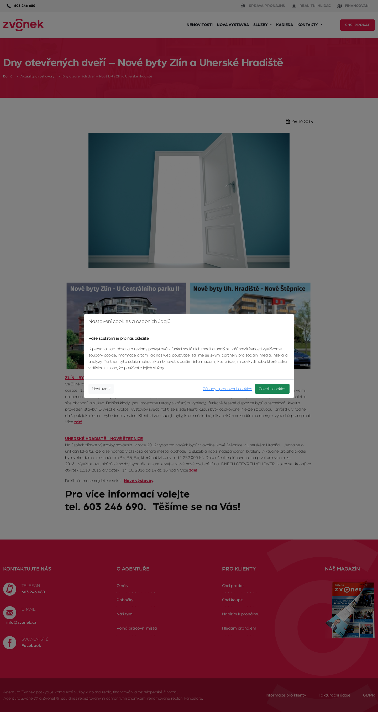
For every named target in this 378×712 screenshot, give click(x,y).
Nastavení (101, 389)
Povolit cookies (272, 389)
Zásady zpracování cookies (227, 389)
